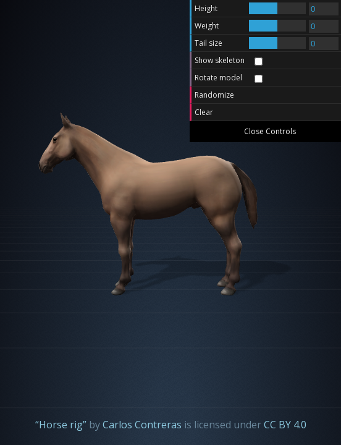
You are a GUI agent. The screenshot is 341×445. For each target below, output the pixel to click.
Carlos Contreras (142, 424)
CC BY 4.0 (285, 424)
